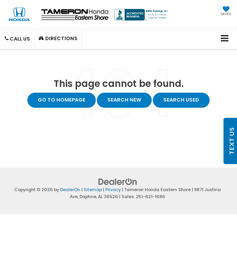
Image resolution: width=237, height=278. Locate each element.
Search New (124, 99)
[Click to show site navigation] (225, 39)
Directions (58, 38)
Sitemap (93, 189)
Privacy (113, 189)
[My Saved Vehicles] (226, 12)
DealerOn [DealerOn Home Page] (70, 189)
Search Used (181, 99)
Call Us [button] (17, 38)
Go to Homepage (61, 99)
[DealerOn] (117, 181)
